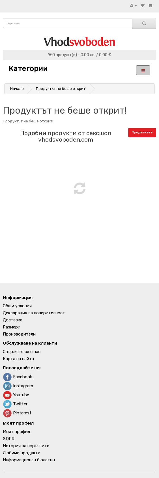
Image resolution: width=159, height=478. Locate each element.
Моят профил (16, 431)
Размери (11, 327)
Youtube (16, 394)
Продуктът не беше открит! (61, 88)
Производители (19, 334)
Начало (17, 88)
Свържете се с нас (21, 351)
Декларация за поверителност (34, 312)
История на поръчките (26, 445)
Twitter (15, 403)
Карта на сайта (18, 358)
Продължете (142, 132)
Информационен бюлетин (29, 459)
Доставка (12, 320)
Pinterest (17, 413)
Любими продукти (21, 452)
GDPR (8, 438)
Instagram (18, 385)
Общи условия (17, 305)
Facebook (17, 376)
